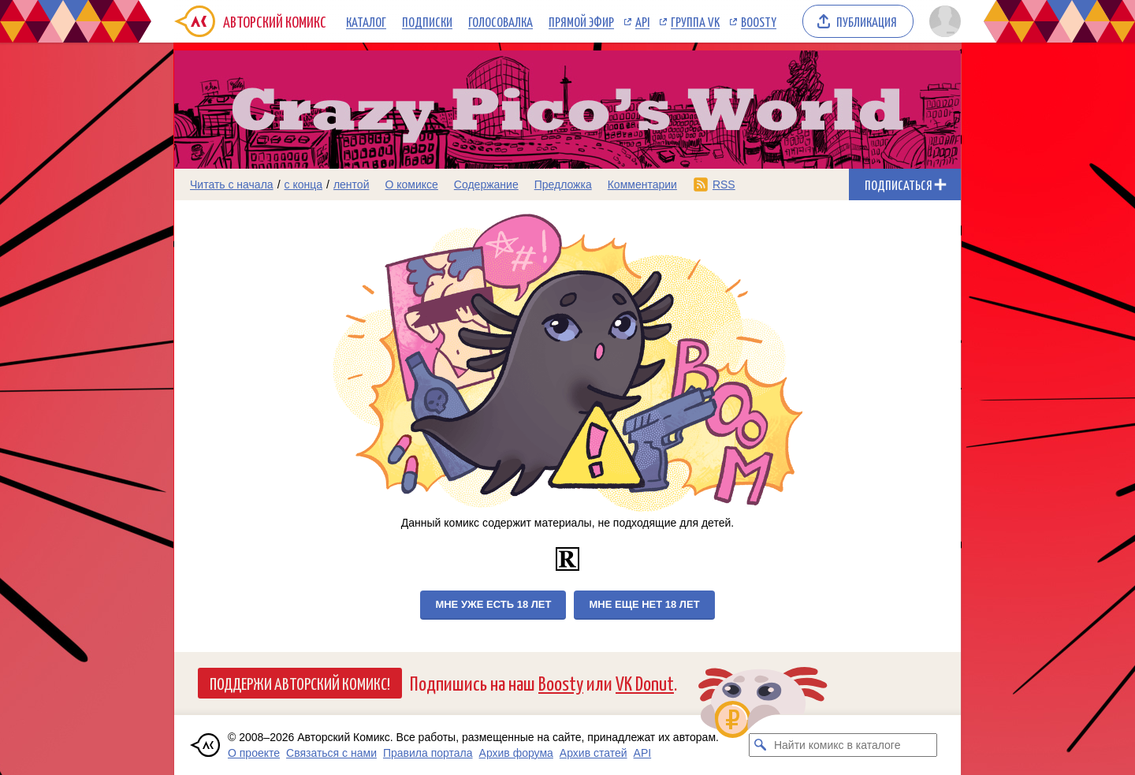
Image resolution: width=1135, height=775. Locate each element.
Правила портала (428, 753)
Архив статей (593, 753)
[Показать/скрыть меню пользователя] (942, 21)
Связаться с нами (331, 753)
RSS (724, 184)
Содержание (486, 184)
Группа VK (695, 21)
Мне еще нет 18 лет (644, 604)
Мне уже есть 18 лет (493, 604)
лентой (351, 184)
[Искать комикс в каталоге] (761, 745)
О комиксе (411, 184)
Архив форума (516, 753)
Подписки (427, 21)
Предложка (563, 184)
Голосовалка (500, 21)
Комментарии (642, 184)
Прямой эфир (581, 21)
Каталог (366, 21)
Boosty (758, 21)
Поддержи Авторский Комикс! (300, 683)
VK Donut (645, 682)
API (642, 21)
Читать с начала (232, 184)
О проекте (254, 753)
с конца (304, 184)
